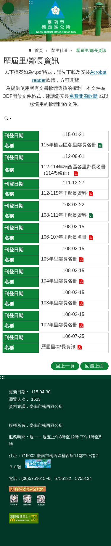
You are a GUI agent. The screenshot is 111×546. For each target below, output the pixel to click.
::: (31, 2)
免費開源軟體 (83, 96)
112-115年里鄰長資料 (64, 193)
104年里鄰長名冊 (59, 280)
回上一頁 (65, 365)
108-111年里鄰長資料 (64, 215)
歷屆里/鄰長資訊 (91, 50)
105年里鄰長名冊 (59, 258)
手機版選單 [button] (8, 8)
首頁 (39, 50)
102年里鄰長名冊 (59, 324)
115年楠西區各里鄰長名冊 (68, 144)
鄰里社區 (59, 50)
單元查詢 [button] (8, 118)
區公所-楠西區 (55, 17)
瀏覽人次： (19, 399)
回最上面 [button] (94, 365)
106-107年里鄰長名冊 (64, 237)
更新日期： (19, 391)
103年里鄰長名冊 (59, 302)
